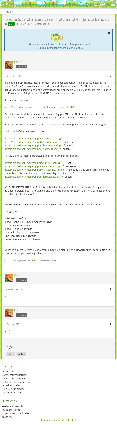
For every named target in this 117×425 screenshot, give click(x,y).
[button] (112, 4)
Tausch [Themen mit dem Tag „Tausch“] (10, 354)
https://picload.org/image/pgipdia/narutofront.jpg (32, 162)
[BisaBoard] (7, 4)
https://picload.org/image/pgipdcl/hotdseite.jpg (31, 148)
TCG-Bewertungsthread (17, 253)
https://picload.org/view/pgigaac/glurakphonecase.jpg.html (37, 107)
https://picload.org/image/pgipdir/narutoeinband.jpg (34, 169)
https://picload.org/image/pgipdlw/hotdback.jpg (31, 142)
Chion (23, 23)
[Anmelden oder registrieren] (104, 4)
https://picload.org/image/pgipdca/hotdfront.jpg (31, 138)
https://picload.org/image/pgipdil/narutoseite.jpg (32, 176)
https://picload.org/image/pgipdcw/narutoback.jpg (32, 166)
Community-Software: (58, 420)
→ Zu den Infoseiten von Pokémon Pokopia (59, 47)
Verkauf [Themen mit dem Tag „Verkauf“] (21, 354)
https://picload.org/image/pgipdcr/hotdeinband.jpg (33, 145)
